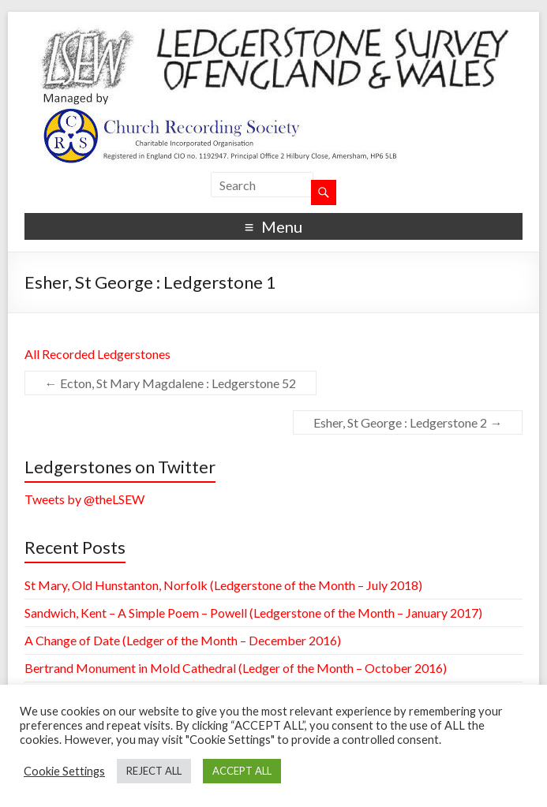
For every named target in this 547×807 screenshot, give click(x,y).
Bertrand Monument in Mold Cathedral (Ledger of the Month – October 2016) (235, 667)
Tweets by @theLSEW (84, 498)
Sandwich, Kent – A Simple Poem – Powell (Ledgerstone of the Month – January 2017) (253, 612)
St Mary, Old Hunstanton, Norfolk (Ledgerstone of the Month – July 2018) (223, 584)
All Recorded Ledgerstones (97, 353)
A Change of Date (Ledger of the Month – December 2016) (182, 640)
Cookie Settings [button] (64, 771)
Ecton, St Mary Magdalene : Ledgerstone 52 (170, 382)
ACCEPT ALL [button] (242, 770)
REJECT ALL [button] (154, 770)
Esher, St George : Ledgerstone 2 (407, 422)
